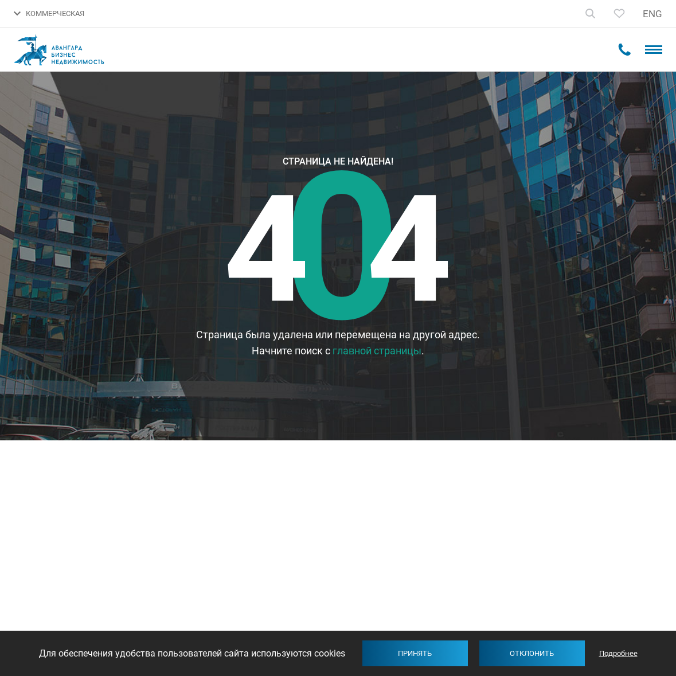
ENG (652, 13)
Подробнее (618, 653)
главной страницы (377, 351)
